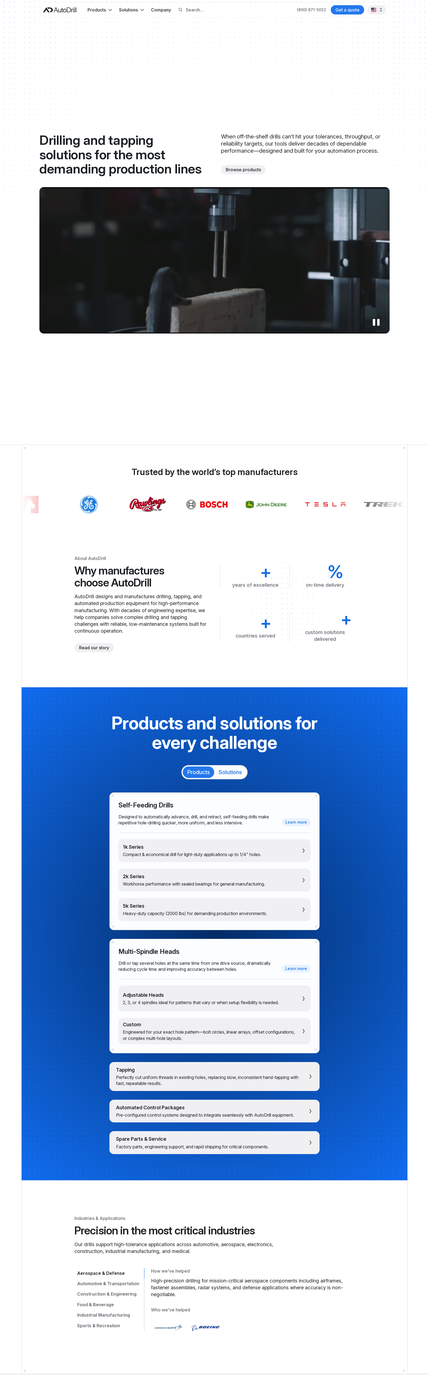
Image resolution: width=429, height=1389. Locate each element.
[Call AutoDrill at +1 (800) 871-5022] (311, 10)
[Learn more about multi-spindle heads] (296, 968)
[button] (99, 10)
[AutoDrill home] (59, 10)
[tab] (198, 772)
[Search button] (180, 10)
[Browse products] (243, 169)
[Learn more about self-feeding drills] (296, 822)
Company (161, 10)
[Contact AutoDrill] (347, 9)
